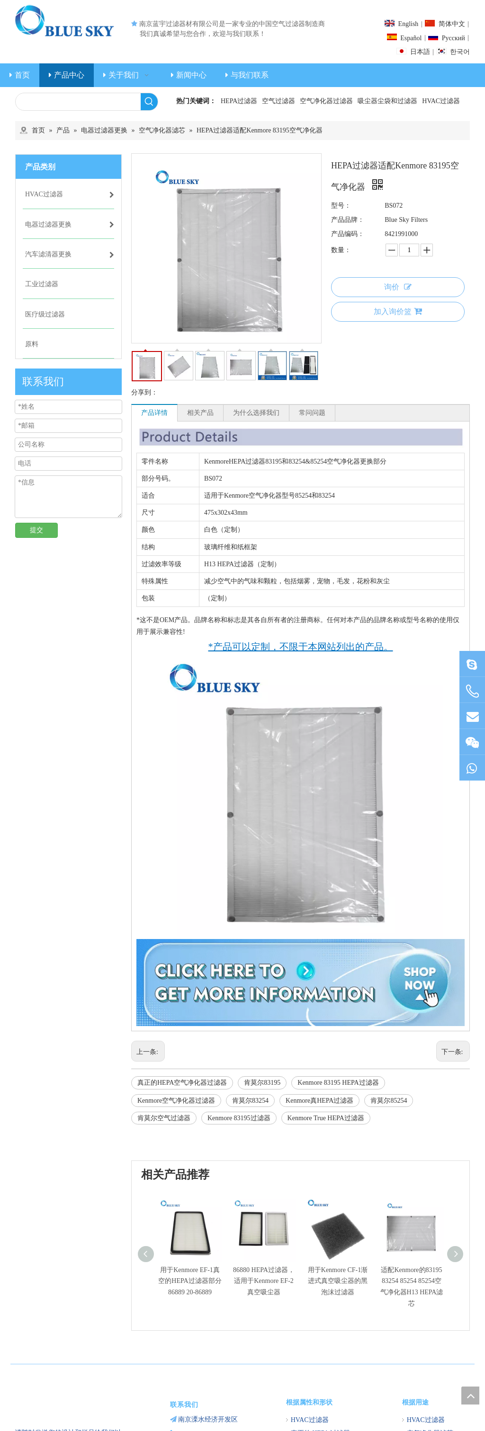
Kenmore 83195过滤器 (238, 1118)
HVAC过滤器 (441, 101)
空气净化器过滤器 (326, 101)
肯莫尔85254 (388, 1100)
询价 (398, 287)
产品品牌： (347, 219)
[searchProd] (78, 101)
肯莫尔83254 (250, 1100)
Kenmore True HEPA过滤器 (325, 1118)
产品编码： (347, 233)
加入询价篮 (398, 311)
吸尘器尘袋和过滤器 (387, 101)
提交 (36, 530)
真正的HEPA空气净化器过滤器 (182, 1082)
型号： (341, 205)
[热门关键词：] (149, 101)
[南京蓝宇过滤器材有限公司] (68, 1397)
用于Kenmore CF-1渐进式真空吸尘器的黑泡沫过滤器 (338, 1281)
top (470, 1396)
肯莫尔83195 (262, 1082)
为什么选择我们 (256, 412)
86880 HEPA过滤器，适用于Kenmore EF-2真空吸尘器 (264, 1281)
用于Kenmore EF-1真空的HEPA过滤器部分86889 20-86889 (189, 1281)
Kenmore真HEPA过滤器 (319, 1100)
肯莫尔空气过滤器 (163, 1118)
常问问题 (312, 412)
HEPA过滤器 (239, 101)
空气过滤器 (278, 101)
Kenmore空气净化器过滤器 (176, 1100)
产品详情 (154, 412)
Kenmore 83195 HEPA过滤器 (337, 1082)
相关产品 (200, 412)
